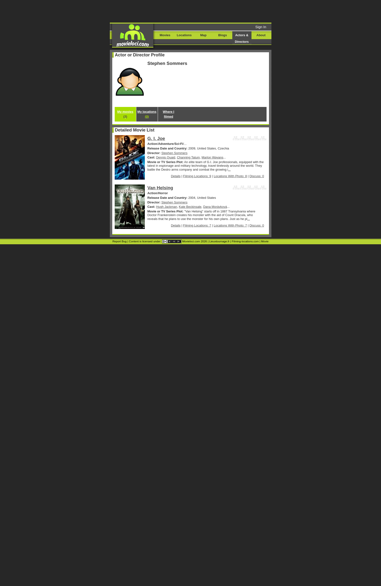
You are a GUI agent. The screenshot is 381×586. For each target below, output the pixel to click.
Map (203, 35)
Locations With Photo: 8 (230, 176)
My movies (125, 114)
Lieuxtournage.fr (219, 241)
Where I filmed (168, 114)
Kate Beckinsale (190, 207)
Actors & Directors (242, 38)
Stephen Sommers (174, 153)
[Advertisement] (228, 11)
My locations (146, 114)
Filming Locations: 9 (197, 176)
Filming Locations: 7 (197, 225)
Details (176, 176)
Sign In (260, 27)
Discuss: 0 (257, 176)
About (260, 35)
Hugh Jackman (166, 207)
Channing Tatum (188, 157)
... (229, 169)
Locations (184, 35)
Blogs (222, 35)
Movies (165, 35)
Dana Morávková (215, 207)
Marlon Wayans (212, 157)
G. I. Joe (156, 138)
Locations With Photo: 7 (230, 225)
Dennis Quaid (165, 157)
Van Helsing (160, 187)
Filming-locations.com (245, 241)
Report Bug (120, 241)
